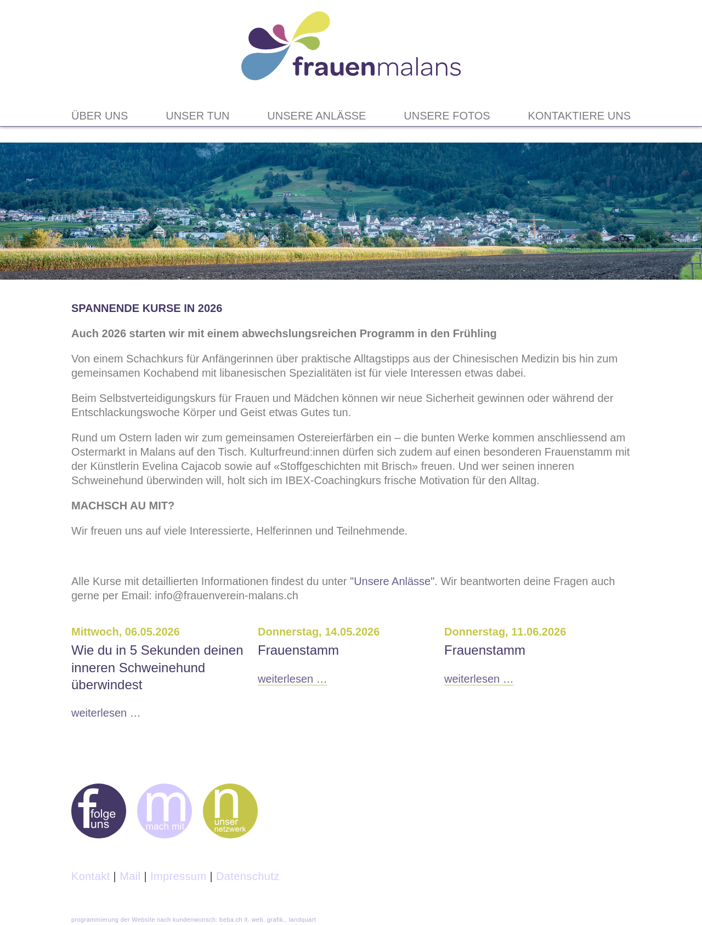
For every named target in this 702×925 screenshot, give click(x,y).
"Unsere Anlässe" (392, 581)
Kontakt (90, 876)
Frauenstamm (298, 650)
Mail (130, 876)
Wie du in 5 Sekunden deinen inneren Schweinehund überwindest (157, 667)
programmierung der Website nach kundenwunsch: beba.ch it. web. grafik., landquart (193, 919)
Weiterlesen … (106, 713)
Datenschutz (248, 876)
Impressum (178, 876)
